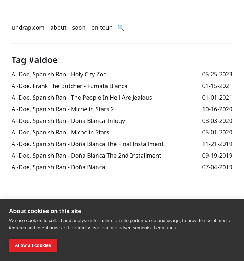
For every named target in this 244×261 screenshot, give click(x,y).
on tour (101, 28)
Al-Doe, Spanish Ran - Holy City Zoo (59, 74)
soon (79, 28)
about (58, 28)
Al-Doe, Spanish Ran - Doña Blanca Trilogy (68, 121)
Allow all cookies (33, 245)
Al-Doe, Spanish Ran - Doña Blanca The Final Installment (88, 144)
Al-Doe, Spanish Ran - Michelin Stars (60, 132)
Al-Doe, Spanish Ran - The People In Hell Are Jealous (82, 98)
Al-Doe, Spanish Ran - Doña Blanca (58, 167)
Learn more (166, 228)
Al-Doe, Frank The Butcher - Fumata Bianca (69, 86)
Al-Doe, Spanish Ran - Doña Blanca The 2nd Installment (86, 156)
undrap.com (28, 28)
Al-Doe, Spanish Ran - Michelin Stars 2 (63, 109)
